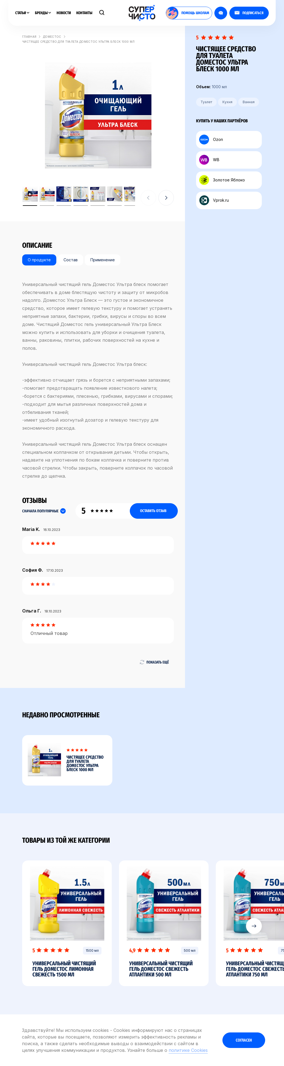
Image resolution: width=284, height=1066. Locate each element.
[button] (166, 198)
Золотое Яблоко (222, 180)
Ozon (211, 140)
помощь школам (187, 13)
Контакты (84, 13)
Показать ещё (154, 662)
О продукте (39, 259)
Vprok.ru (214, 200)
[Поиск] (101, 13)
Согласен (244, 1040)
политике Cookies (188, 1050)
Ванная (249, 102)
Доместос (52, 36)
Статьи (22, 13)
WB (209, 160)
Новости (64, 13)
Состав (71, 259)
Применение (102, 259)
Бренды (43, 13)
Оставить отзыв (153, 510)
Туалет (206, 102)
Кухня (227, 102)
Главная (29, 36)
